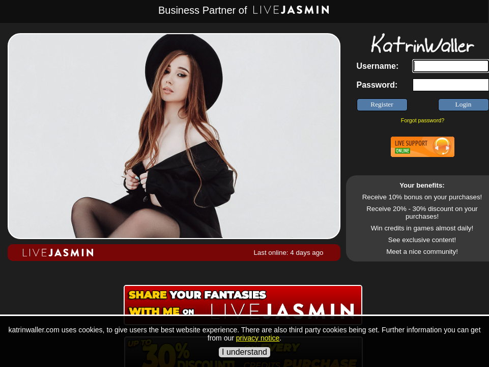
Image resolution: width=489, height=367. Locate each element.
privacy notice (258, 338)
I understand (244, 352)
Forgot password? (422, 120)
